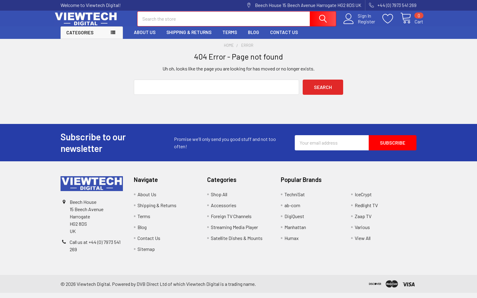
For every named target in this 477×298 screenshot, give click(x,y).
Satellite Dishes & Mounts (237, 243)
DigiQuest (294, 221)
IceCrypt (363, 199)
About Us (144, 37)
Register (359, 24)
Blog (253, 37)
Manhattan (295, 232)
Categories (79, 37)
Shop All (219, 199)
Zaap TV (363, 221)
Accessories (223, 210)
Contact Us (284, 37)
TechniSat (294, 199)
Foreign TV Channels (231, 221)
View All (363, 243)
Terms (229, 37)
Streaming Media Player (234, 232)
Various (362, 232)
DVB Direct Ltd (152, 289)
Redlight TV (366, 210)
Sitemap (146, 254)
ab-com (292, 210)
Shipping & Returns (188, 37)
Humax (291, 243)
